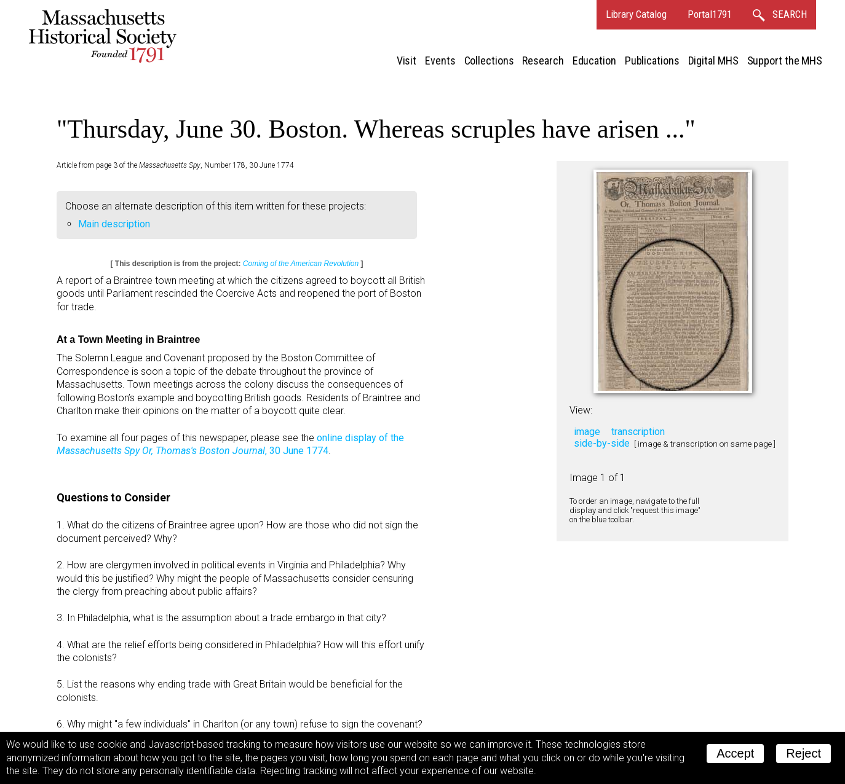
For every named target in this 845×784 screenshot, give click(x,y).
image (587, 431)
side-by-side (602, 443)
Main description (114, 224)
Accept (735, 753)
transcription (638, 431)
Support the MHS (785, 60)
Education (594, 60)
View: (580, 410)
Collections (489, 60)
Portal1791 (710, 14)
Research (542, 60)
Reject (803, 753)
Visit (407, 60)
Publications (652, 60)
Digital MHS (713, 60)
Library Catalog (636, 14)
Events (440, 60)
